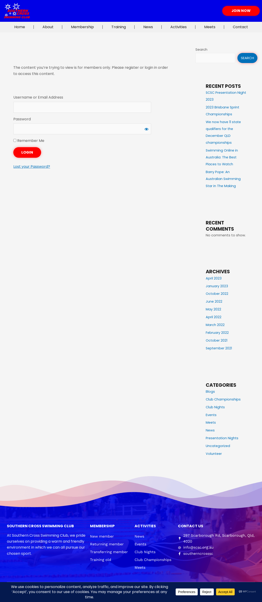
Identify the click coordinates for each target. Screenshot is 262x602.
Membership (82, 27)
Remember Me (28, 141)
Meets (209, 27)
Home (19, 27)
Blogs (210, 390)
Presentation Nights (223, 437)
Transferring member (109, 551)
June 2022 (214, 300)
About (48, 27)
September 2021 (219, 347)
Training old (100, 558)
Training (118, 27)
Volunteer (214, 452)
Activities (178, 27)
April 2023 (214, 277)
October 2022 (217, 293)
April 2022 (213, 316)
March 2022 (215, 324)
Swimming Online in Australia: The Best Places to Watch (222, 157)
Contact (240, 27)
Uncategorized (218, 444)
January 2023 (217, 285)
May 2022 (213, 308)
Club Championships (223, 398)
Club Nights (215, 406)
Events (211, 413)
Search (201, 49)
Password (22, 119)
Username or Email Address (38, 97)
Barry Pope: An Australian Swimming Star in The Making (223, 178)
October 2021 (217, 339)
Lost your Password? (31, 167)
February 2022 (217, 331)
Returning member (107, 543)
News (148, 27)
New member (102, 535)
